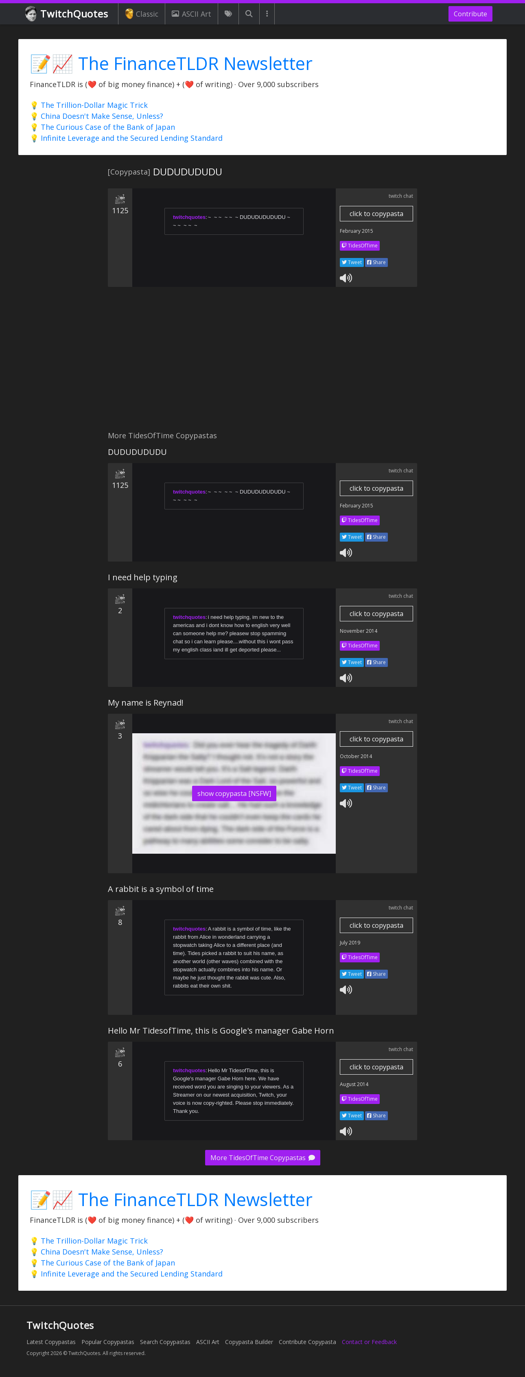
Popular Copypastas (107, 1342)
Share (376, 262)
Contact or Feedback (369, 1342)
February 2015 (356, 230)
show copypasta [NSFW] (234, 793)
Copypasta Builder (249, 1342)
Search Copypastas (165, 1342)
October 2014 (356, 756)
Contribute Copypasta (307, 1342)
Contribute (470, 13)
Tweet (352, 262)
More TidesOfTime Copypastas (262, 1157)
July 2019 (350, 942)
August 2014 (354, 1084)
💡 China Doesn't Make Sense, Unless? (96, 116)
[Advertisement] (262, 363)
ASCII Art (191, 14)
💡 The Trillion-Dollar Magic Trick (89, 105)
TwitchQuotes (67, 14)
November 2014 (358, 630)
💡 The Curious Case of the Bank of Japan (102, 127)
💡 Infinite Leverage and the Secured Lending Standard (126, 138)
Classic (142, 14)
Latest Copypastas (51, 1342)
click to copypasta (376, 213)
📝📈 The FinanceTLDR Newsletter (171, 63)
